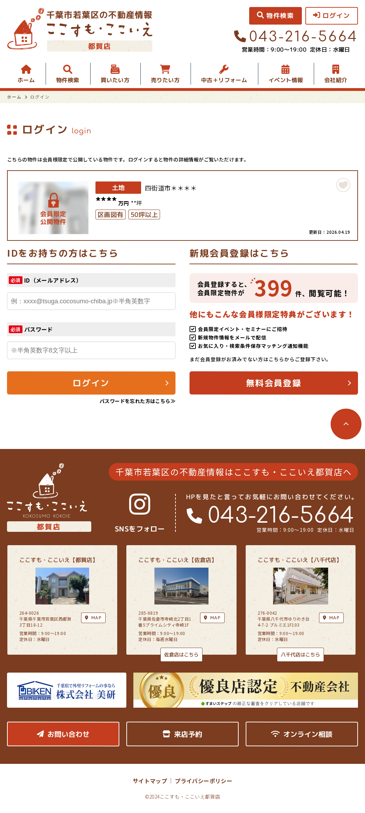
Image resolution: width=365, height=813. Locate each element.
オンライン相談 (301, 734)
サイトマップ (150, 781)
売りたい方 (165, 80)
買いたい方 (115, 80)
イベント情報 (285, 80)
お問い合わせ (63, 734)
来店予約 (182, 734)
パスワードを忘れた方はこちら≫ (137, 400)
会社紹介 (335, 80)
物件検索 (67, 80)
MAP (212, 618)
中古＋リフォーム (224, 80)
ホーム (26, 80)
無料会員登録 (273, 383)
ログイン (91, 383)
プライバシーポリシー (203, 781)
